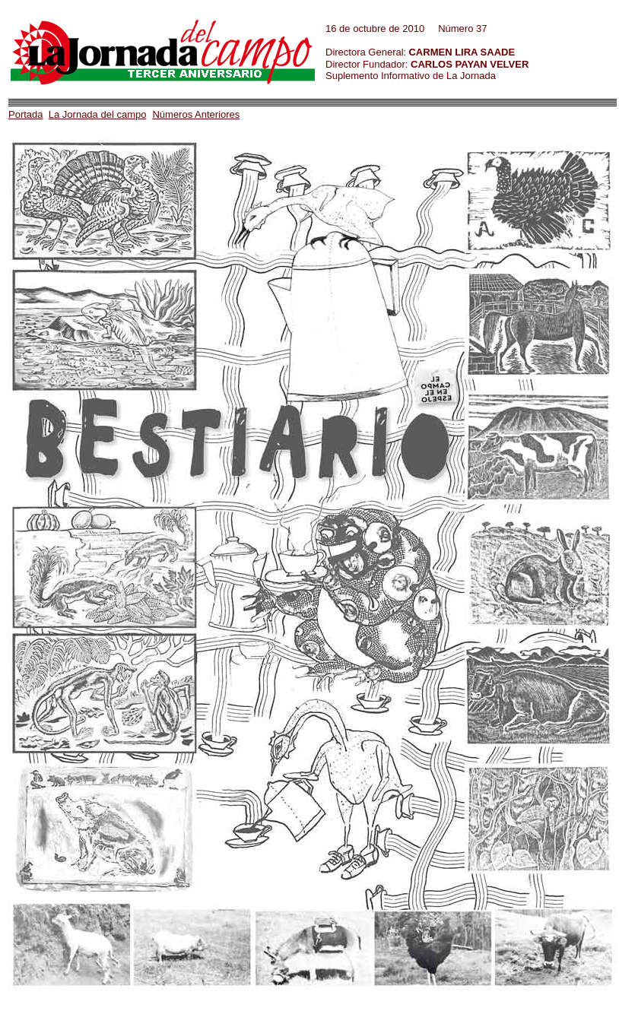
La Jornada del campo (98, 114)
